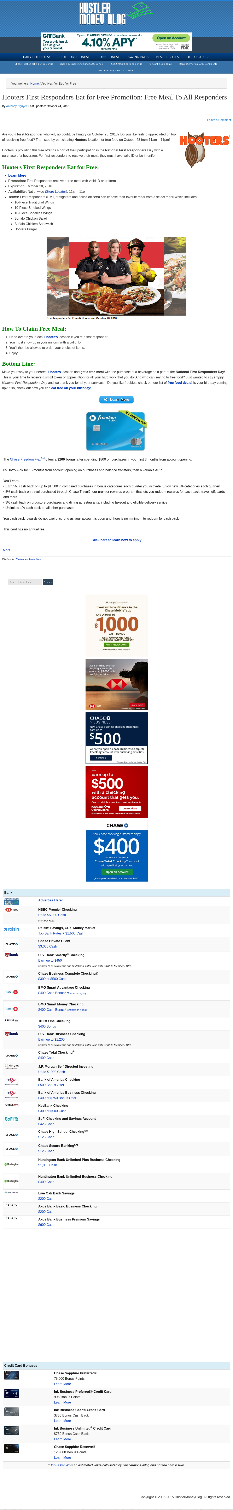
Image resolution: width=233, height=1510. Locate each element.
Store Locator (56, 191)
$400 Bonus (47, 1027)
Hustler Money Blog (116, 13)
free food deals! (180, 382)
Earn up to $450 (50, 961)
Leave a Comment (219, 120)
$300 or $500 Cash (52, 979)
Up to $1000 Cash (51, 1072)
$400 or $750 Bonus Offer (57, 1099)
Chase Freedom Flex (27, 460)
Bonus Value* (59, 1466)
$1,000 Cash (47, 1166)
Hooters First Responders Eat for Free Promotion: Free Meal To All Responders (114, 97)
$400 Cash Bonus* (62, 993)
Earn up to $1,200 (51, 1040)
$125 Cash (46, 1138)
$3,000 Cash (47, 947)
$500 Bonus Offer (51, 1086)
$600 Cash (46, 1225)
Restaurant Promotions (28, 560)
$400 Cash (46, 1058)
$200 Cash (46, 1199)
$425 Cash (46, 1125)
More (6, 551)
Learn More (62, 1385)
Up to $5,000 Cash (52, 916)
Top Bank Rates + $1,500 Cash (61, 934)
